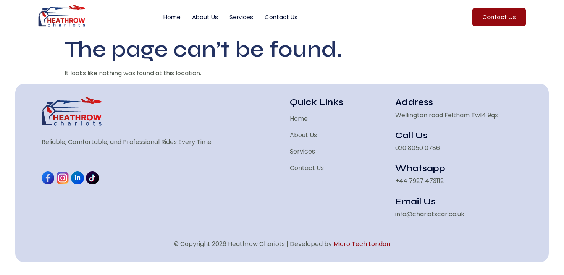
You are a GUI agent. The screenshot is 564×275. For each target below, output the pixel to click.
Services (241, 17)
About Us (205, 17)
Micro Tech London (361, 243)
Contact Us (281, 17)
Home (172, 17)
